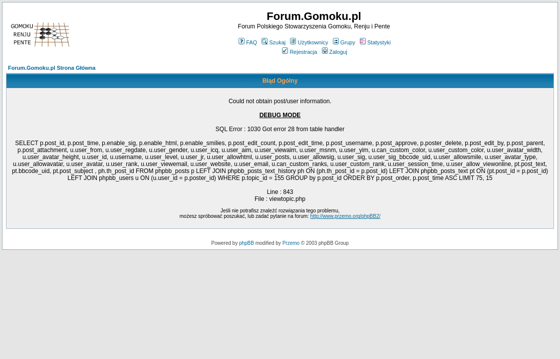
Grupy (344, 42)
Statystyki (375, 42)
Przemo (290, 243)
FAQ (248, 42)
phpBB (246, 243)
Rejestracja (299, 52)
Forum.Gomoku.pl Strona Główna (51, 68)
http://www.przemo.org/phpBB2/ (345, 216)
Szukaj (273, 42)
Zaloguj (334, 52)
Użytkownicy (309, 42)
